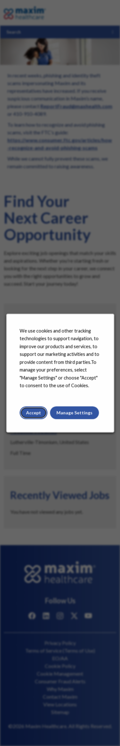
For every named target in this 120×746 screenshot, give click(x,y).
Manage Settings (74, 414)
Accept (34, 414)
